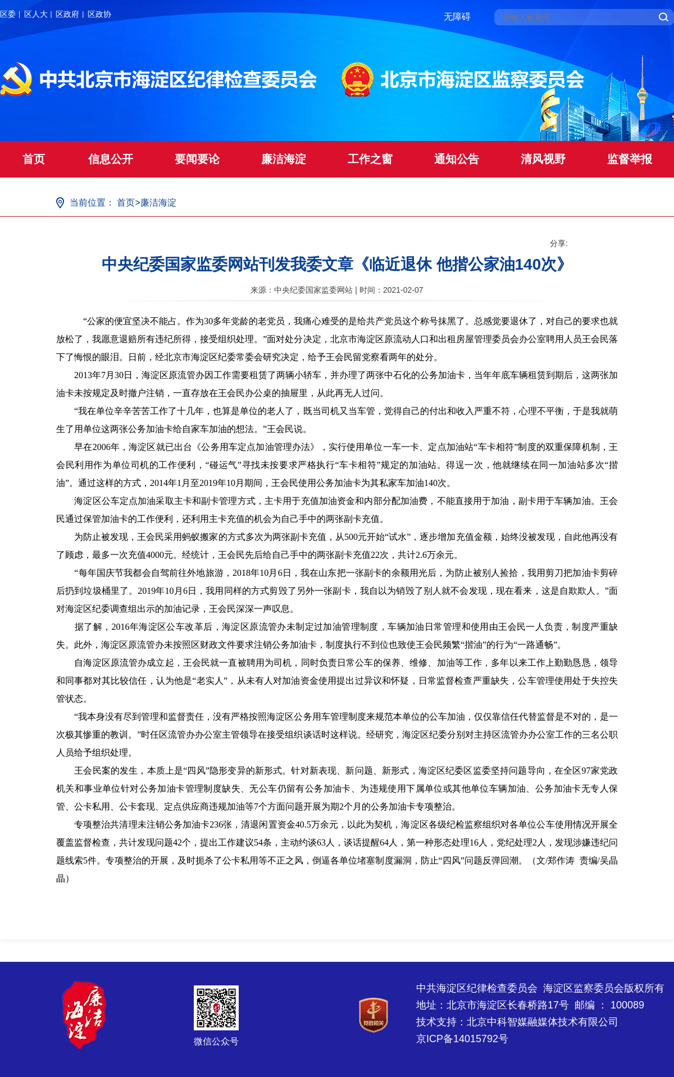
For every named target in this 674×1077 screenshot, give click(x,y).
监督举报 (629, 159)
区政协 (99, 14)
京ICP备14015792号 (462, 1038)
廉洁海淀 (283, 159)
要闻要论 (197, 159)
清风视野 (543, 159)
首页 (33, 159)
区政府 (67, 14)
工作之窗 (370, 159)
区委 (8, 14)
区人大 (36, 14)
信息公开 (110, 159)
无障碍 (457, 16)
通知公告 (456, 159)
